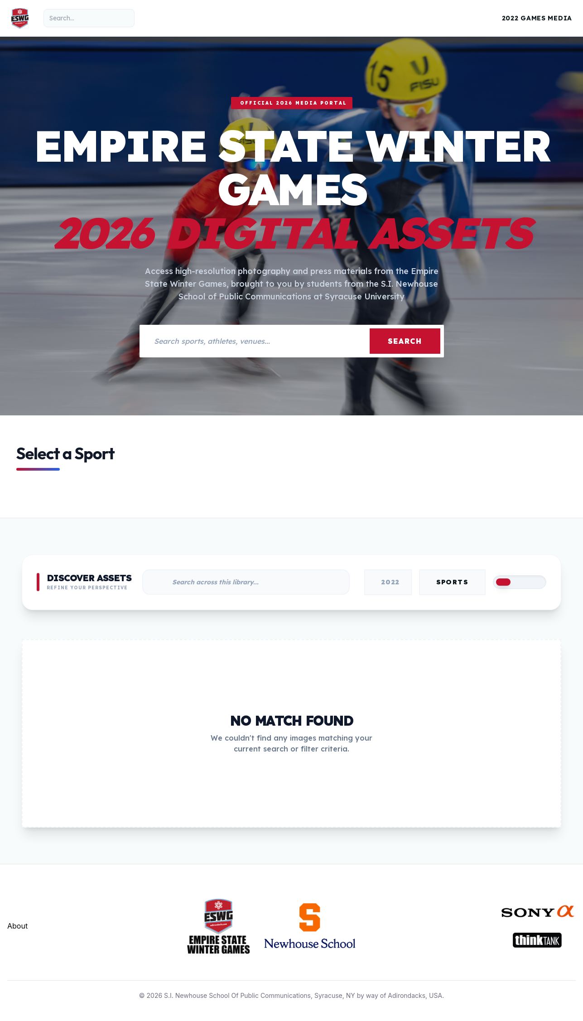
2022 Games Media (537, 18)
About (17, 925)
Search (405, 341)
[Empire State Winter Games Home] (20, 18)
